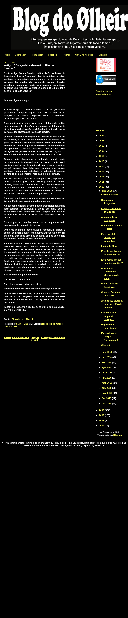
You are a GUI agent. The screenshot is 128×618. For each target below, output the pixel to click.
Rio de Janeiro (56, 324)
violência (8, 326)
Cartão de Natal (109, 194)
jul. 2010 (106, 372)
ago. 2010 (107, 367)
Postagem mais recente (16, 337)
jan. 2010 (107, 403)
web (15, 326)
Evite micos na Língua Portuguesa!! (109, 336)
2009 (102, 410)
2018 (102, 145)
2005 (102, 425)
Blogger (117, 435)
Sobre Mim (20, 54)
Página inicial (35, 338)
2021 (102, 140)
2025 (102, 135)
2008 (102, 415)
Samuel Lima (22, 324)
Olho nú (105, 345)
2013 (102, 171)
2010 (102, 186)
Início (7, 54)
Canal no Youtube (84, 54)
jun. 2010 (107, 377)
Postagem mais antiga (53, 337)
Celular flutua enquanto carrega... (108, 316)
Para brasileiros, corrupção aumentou (110, 237)
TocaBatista (37, 54)
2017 (102, 151)
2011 (102, 181)
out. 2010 (107, 357)
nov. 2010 (107, 352)
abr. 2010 (107, 388)
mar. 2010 (107, 393)
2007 (102, 420)
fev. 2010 (107, 398)
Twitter (66, 54)
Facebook (53, 54)
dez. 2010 (107, 191)
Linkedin (102, 54)
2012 (102, 176)
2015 (102, 161)
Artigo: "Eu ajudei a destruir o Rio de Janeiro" (111, 304)
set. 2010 (107, 362)
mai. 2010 (107, 382)
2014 (102, 166)
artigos (44, 324)
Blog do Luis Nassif (22, 319)
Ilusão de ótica (109, 246)
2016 (102, 156)
